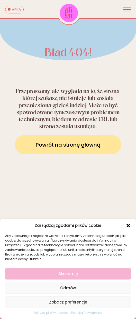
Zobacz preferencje (68, 302)
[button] (128, 225)
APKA (14, 9)
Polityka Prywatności (87, 312)
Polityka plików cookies (51, 312)
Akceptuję (68, 273)
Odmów (68, 288)
